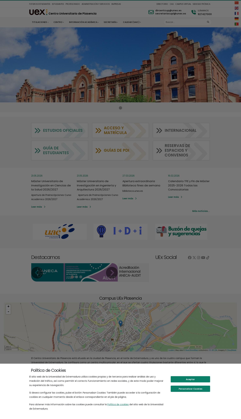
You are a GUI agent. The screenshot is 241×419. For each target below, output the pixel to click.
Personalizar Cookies (190, 388)
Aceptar (190, 379)
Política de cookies (118, 404)
